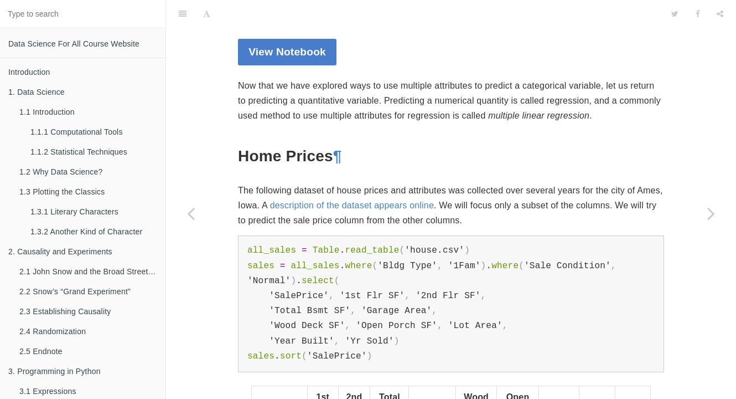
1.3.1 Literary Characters (74, 211)
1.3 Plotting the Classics (62, 191)
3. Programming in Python (54, 371)
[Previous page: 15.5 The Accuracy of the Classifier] (191, 213)
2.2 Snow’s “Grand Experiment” (75, 291)
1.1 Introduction (47, 112)
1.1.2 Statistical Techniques (78, 151)
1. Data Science (36, 92)
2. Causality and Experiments (60, 251)
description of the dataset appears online (352, 177)
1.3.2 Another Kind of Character (86, 231)
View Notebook (287, 24)
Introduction (29, 72)
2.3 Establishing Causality (65, 311)
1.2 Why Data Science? (61, 171)
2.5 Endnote (41, 351)
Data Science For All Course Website (73, 43)
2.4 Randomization (52, 331)
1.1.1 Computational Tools (76, 131)
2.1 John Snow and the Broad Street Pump (92, 271)
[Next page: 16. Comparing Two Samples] (711, 213)
